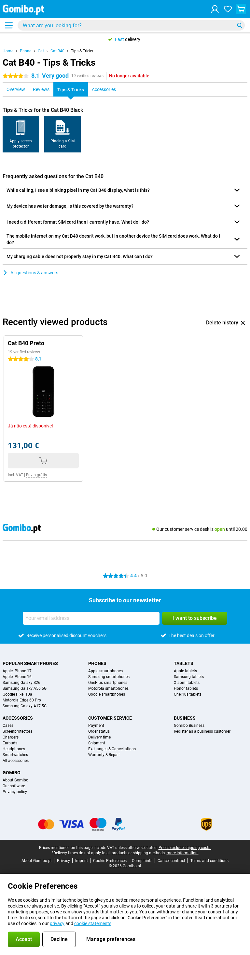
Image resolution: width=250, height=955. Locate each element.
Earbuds (10, 743)
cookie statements (92, 923)
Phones (97, 663)
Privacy (63, 860)
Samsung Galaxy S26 (21, 682)
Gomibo (12, 772)
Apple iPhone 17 (17, 671)
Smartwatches (15, 754)
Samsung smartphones (109, 676)
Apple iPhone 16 (17, 676)
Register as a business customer (202, 731)
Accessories (18, 718)
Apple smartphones (105, 671)
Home (8, 51)
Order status (99, 731)
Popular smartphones (30, 663)
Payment (96, 725)
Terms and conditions (209, 860)
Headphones (14, 749)
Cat (41, 51)
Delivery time (99, 737)
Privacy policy (15, 792)
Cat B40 (57, 51)
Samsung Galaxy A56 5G (25, 688)
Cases (8, 725)
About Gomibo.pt (36, 860)
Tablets (183, 663)
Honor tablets (186, 688)
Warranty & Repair (104, 754)
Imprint (81, 860)
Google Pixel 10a (17, 694)
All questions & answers (30, 272)
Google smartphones (106, 694)
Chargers (11, 737)
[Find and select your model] (131, 25)
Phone (25, 51)
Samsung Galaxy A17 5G (25, 706)
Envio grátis (36, 475)
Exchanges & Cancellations (112, 749)
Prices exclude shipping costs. (185, 847)
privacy (57, 923)
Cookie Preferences (110, 860)
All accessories (16, 760)
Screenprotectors (17, 731)
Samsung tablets (189, 676)
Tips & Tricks (82, 51)
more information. (183, 853)
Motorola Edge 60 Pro (22, 700)
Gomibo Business (189, 725)
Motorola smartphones (108, 688)
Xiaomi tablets (187, 682)
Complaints (142, 860)
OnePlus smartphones (107, 682)
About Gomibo (15, 780)
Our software (14, 786)
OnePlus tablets (187, 694)
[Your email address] (91, 618)
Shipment (96, 743)
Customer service (110, 718)
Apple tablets (185, 671)
